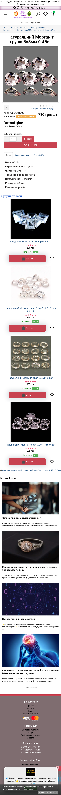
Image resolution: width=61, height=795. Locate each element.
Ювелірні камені (38, 28)
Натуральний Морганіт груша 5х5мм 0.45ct (36, 30)
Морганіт (7, 30)
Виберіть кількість (13, 134)
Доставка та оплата (30, 730)
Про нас (30, 706)
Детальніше (28, 789)
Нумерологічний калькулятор (18, 619)
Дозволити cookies (48, 792)
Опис (8, 155)
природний (28, 470)
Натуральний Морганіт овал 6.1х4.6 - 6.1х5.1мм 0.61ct (30, 310)
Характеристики (22, 155)
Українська (35, 22)
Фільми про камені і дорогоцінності (21, 518)
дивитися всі (30, 688)
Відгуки (30, 708)
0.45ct (51, 470)
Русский (24, 22)
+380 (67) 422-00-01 (30, 747)
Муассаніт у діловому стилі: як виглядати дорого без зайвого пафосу (29, 568)
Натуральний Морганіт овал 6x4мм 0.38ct (30, 378)
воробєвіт (38, 470)
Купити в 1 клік (30, 145)
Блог (30, 711)
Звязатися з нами (30, 714)
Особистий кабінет (30, 764)
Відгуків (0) (39, 155)
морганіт (6, 470)
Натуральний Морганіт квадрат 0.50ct (30, 241)
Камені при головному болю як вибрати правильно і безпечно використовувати (30, 672)
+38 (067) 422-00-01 (36, 7)
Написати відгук (47, 109)
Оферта (30, 738)
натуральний (16, 470)
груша (45, 470)
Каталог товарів (18, 28)
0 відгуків (34, 109)
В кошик (28, 139)
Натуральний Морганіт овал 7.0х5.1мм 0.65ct (30, 444)
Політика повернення (30, 735)
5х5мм (58, 470)
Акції (30, 732)
